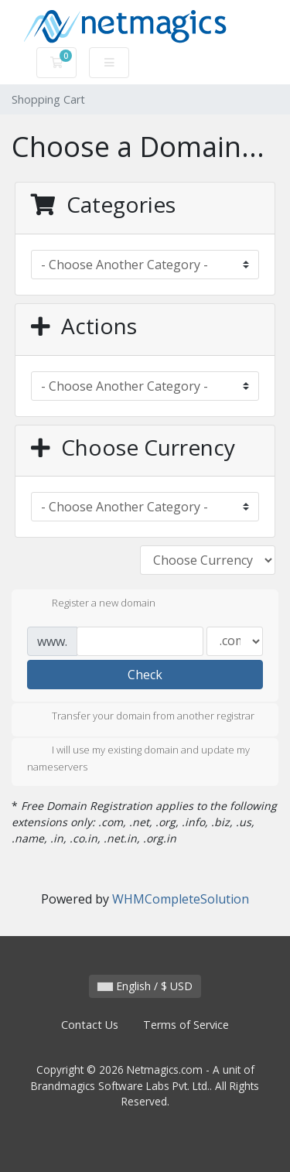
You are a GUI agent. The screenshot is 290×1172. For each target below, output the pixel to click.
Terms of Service (186, 1024)
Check (145, 674)
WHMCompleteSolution (180, 898)
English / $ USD (145, 986)
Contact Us (89, 1024)
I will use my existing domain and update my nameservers (138, 758)
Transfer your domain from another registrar (140, 717)
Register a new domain (91, 604)
